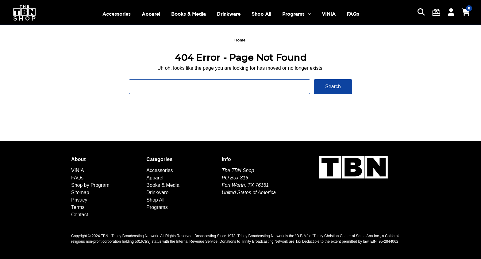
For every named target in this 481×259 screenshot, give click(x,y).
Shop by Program (90, 185)
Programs (296, 14)
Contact (79, 214)
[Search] (421, 12)
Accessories (116, 14)
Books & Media (188, 14)
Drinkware (228, 14)
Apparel (151, 14)
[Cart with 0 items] (466, 12)
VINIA (329, 14)
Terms (78, 207)
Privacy (79, 199)
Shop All (261, 14)
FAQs (353, 14)
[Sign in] (451, 12)
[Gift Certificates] (436, 12)
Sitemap (80, 192)
